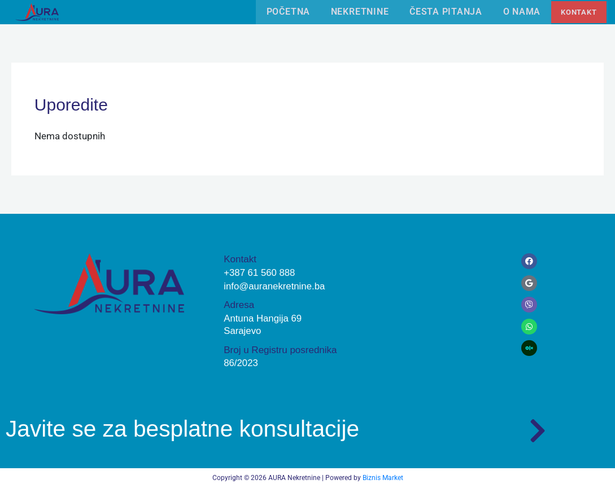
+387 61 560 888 (260, 271)
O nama (519, 11)
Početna (282, 11)
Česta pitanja (442, 11)
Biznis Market (383, 475)
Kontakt (577, 11)
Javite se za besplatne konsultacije (188, 425)
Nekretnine (354, 11)
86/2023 (241, 360)
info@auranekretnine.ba (275, 284)
